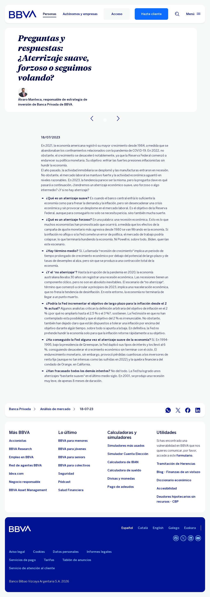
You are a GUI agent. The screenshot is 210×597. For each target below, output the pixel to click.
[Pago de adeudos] (120, 486)
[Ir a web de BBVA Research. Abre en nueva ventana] (20, 448)
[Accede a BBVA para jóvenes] (72, 448)
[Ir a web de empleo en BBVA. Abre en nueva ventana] (21, 457)
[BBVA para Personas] (22, 14)
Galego (173, 528)
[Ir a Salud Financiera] (70, 490)
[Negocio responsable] (24, 481)
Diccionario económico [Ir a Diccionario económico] (174, 480)
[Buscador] (177, 14)
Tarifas (49, 560)
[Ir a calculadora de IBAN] (122, 462)
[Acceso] (117, 14)
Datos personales (66, 552)
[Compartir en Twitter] (178, 410)
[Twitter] (183, 538)
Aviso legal (17, 552)
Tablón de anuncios (76, 560)
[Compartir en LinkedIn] (197, 410)
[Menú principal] (193, 14)
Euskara (190, 528)
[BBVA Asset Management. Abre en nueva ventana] (28, 490)
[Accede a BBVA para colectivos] (74, 465)
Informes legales (99, 552)
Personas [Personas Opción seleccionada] (49, 14)
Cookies (39, 552)
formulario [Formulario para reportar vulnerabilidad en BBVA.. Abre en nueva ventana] (184, 455)
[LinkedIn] (191, 538)
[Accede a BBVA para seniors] (71, 457)
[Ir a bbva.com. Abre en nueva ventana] (16, 473)
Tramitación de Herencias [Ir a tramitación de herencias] (176, 464)
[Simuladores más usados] (125, 445)
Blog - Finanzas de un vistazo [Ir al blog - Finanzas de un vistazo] (178, 472)
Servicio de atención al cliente (32, 568)
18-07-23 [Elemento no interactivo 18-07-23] (86, 409)
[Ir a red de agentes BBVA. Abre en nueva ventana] (25, 465)
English (158, 528)
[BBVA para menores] (73, 440)
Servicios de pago (22, 560)
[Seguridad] (66, 473)
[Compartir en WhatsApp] (168, 410)
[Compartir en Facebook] (188, 410)
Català (143, 528)
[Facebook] (176, 538)
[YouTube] (198, 538)
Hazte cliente (151, 14)
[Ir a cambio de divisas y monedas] (121, 478)
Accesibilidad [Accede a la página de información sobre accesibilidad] (167, 488)
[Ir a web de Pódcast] (64, 481)
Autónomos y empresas (80, 14)
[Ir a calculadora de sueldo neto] (124, 470)
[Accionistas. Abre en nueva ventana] (17, 440)
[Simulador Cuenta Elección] (127, 453)
